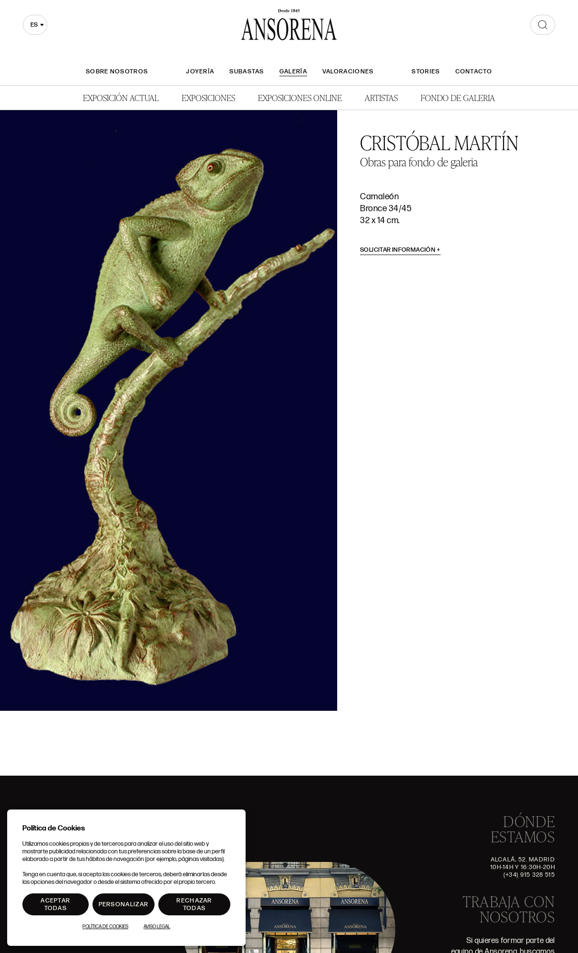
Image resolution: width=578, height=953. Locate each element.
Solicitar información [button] (400, 250)
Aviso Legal (157, 927)
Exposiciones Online (300, 97)
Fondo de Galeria (458, 97)
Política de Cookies (105, 927)
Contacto (473, 71)
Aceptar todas (55, 904)
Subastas (246, 71)
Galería (293, 71)
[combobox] (35, 24)
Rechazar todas (194, 904)
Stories (426, 71)
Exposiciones (208, 97)
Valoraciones (348, 71)
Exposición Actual (121, 97)
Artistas (381, 97)
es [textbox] (34, 25)
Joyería (200, 71)
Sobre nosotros (117, 71)
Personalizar (124, 904)
